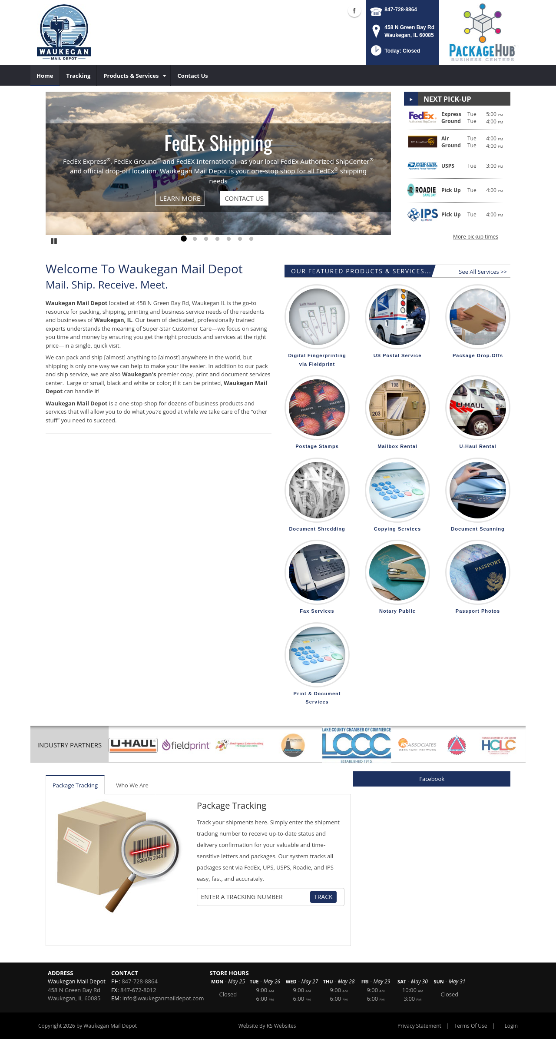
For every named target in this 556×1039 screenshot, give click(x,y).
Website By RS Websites (267, 1025)
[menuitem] (45, 75)
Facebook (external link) (354, 10)
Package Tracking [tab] (75, 785)
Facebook (431, 779)
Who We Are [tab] (132, 785)
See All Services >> (483, 272)
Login (511, 1025)
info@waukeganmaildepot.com (163, 998)
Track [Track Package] (323, 897)
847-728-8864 (400, 10)
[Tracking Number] (255, 897)
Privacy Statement (419, 1025)
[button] (394, 53)
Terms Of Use (470, 1025)
